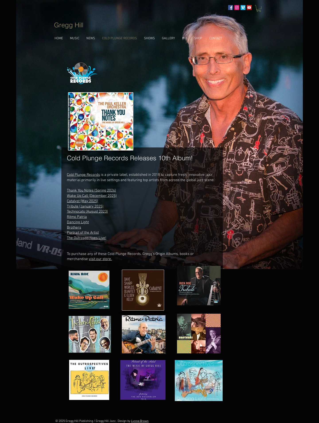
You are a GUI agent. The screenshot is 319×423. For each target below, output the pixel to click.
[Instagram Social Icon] (236, 7)
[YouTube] (249, 7)
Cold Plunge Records (83, 175)
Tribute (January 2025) (85, 206)
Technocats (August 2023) (87, 212)
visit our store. (100, 259)
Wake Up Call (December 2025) (92, 196)
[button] (259, 8)
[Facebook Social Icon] (230, 7)
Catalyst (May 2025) (82, 201)
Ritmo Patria (77, 217)
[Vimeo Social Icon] (243, 7)
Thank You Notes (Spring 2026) (91, 190)
